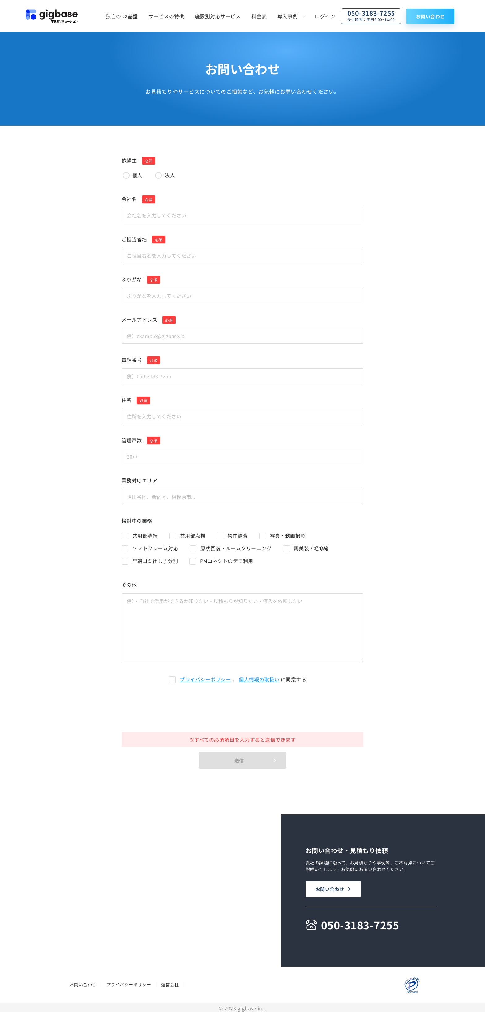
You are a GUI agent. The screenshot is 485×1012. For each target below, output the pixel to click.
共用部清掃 (145, 535)
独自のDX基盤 (122, 16)
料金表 (259, 16)
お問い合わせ (430, 16)
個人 (137, 175)
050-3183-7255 (371, 15)
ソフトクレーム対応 (155, 548)
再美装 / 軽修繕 (311, 548)
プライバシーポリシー (205, 679)
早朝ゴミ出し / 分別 (155, 560)
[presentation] (238, 708)
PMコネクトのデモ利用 (226, 560)
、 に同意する (243, 679)
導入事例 (287, 16)
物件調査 (237, 535)
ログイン (325, 16)
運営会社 (170, 983)
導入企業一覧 (176, 927)
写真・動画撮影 (288, 535)
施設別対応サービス (218, 16)
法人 (170, 175)
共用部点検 (192, 535)
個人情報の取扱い (259, 679)
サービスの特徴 (166, 16)
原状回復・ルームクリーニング (236, 548)
